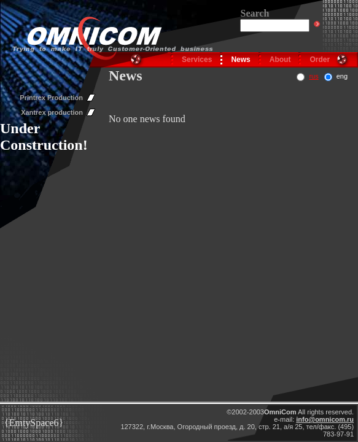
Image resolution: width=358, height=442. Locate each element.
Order (319, 59)
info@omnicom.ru (325, 419)
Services (197, 59)
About (280, 59)
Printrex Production (51, 97)
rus (313, 76)
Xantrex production (52, 112)
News (240, 59)
